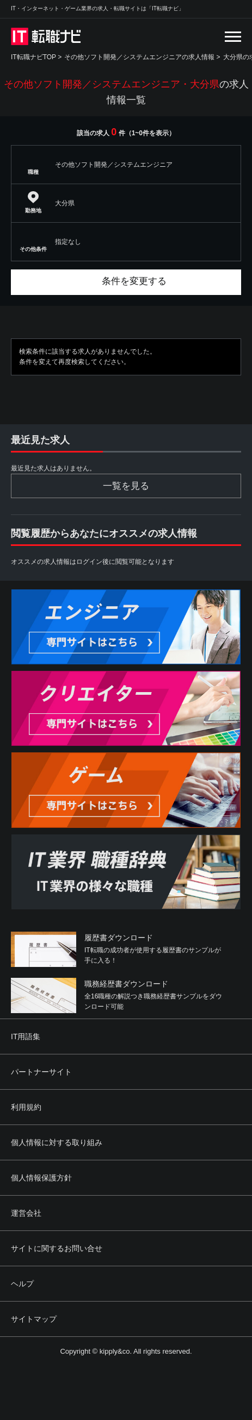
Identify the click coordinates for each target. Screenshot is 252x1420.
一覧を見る (126, 486)
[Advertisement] (138, 1341)
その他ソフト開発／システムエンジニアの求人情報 (139, 57)
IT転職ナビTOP (33, 57)
